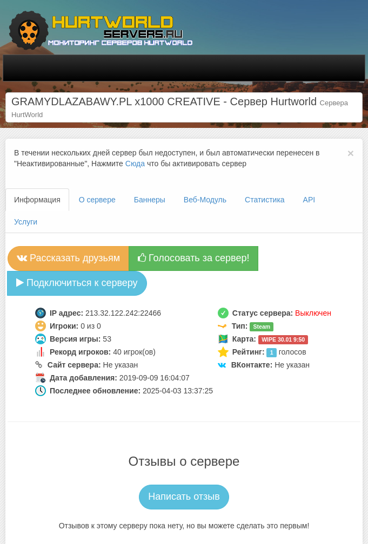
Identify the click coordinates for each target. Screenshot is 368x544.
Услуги (25, 221)
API (309, 199)
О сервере (97, 199)
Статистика (265, 199)
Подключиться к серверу (77, 282)
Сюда (135, 163)
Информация (37, 199)
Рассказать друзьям (68, 258)
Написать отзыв (184, 496)
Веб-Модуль (205, 199)
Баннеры (149, 199)
